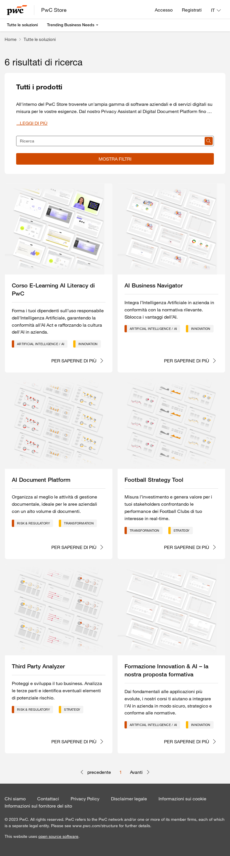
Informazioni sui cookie (182, 799)
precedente (95, 772)
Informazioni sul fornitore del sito (38, 806)
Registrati (192, 10)
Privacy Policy (85, 799)
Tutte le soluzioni (22, 24)
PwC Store (54, 10)
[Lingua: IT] (216, 10)
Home (10, 39)
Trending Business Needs (70, 24)
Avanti (140, 772)
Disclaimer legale (129, 799)
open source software (58, 836)
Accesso (164, 10)
